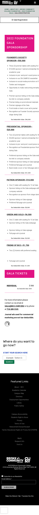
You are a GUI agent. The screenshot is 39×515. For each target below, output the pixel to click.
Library (19, 403)
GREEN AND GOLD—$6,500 (19, 214)
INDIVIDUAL (12, 286)
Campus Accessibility (19, 414)
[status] (14, 358)
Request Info (19, 441)
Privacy (19, 420)
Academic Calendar (19, 390)
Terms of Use (19, 424)
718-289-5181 (13, 309)
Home (7, 9)
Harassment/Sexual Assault (19, 427)
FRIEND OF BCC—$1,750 (18, 245)
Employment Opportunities (19, 400)
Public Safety (19, 406)
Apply (19, 438)
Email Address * (7, 479)
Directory (19, 397)
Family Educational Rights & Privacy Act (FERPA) (19, 430)
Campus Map (19, 393)
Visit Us (19, 444)
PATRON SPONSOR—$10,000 (20, 180)
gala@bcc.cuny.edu (14, 306)
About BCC (14, 9)
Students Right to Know (19, 417)
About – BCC (19, 387)
